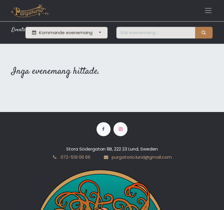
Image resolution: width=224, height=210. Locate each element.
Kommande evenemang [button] (63, 32)
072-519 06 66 (75, 157)
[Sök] (204, 33)
